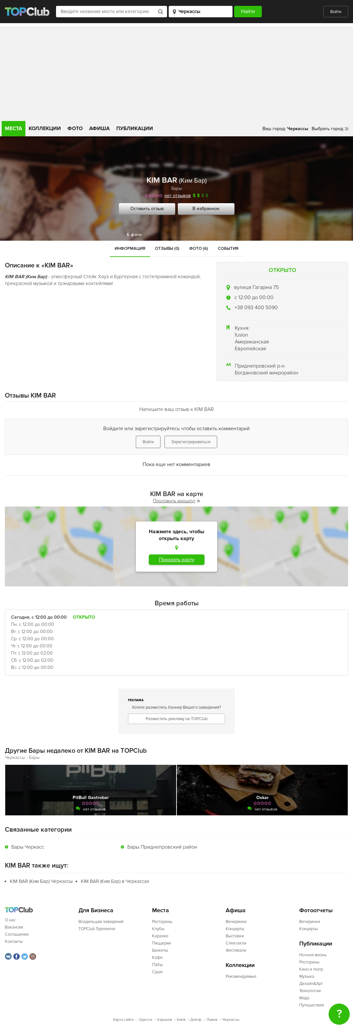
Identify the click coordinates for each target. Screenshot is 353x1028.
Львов (211, 1019)
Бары (176, 188)
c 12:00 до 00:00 (254, 297)
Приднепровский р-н (260, 366)
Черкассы (230, 1019)
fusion (241, 335)
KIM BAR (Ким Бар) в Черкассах (115, 881)
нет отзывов (177, 195)
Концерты (235, 928)
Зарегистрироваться (190, 442)
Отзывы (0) (167, 248)
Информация (130, 248)
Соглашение (17, 934)
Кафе (157, 957)
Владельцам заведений (100, 921)
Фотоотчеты (316, 910)
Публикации (134, 128)
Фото (75, 128)
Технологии (310, 990)
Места (13, 128)
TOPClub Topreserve (96, 928)
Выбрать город (327, 128)
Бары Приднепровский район (162, 847)
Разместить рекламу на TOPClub (176, 718)
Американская (252, 342)
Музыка (306, 976)
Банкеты (160, 950)
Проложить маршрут (176, 501)
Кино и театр (311, 969)
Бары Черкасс (27, 847)
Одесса (145, 1019)
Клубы (158, 928)
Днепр (196, 1019)
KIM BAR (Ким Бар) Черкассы (41, 881)
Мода (304, 998)
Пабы (157, 964)
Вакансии (14, 927)
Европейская (250, 348)
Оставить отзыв (147, 208)
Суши (157, 972)
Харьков (164, 1019)
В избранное (205, 208)
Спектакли (236, 943)
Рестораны (162, 921)
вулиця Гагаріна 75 (256, 287)
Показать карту (176, 559)
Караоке (160, 936)
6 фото (134, 234)
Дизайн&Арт (311, 983)
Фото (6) (198, 248)
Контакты (14, 941)
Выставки (235, 936)
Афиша (99, 128)
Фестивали (236, 950)
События (228, 248)
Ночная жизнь (313, 955)
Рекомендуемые (241, 976)
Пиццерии (161, 943)
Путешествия (311, 1005)
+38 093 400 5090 (256, 307)
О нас (10, 920)
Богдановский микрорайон (266, 373)
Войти (335, 11)
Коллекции (45, 128)
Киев (181, 1019)
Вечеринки (236, 921)
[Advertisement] (176, 72)
